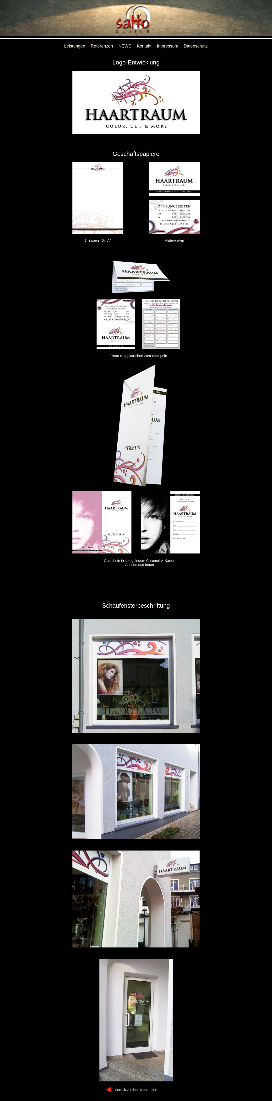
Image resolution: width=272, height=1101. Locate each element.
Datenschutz (196, 46)
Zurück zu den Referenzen (136, 1090)
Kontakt (144, 46)
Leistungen (74, 46)
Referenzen (102, 46)
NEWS (125, 46)
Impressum (167, 46)
